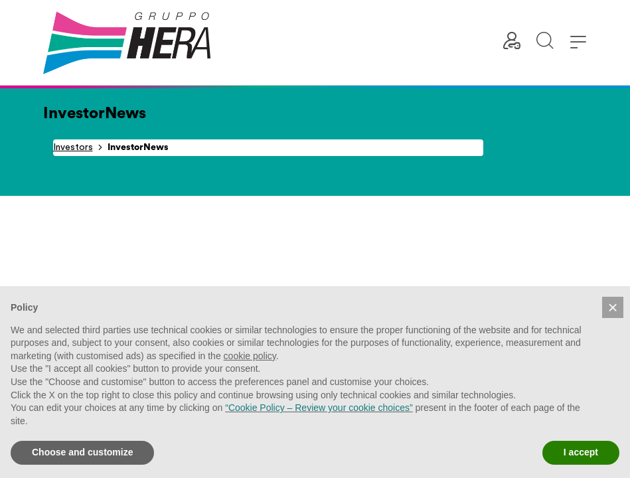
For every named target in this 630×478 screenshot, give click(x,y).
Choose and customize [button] (82, 452)
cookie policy (250, 356)
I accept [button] (581, 452)
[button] (612, 307)
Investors (73, 147)
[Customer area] (511, 43)
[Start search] (545, 43)
